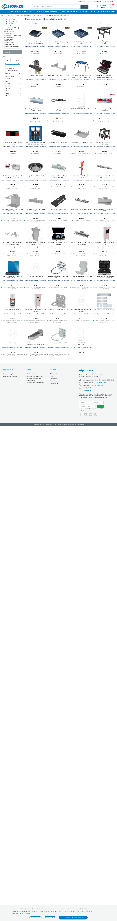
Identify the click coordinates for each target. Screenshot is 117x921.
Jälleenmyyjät (54, 383)
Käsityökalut (9, 15)
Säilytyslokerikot (9, 31)
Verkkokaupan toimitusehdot (35, 382)
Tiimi (51, 376)
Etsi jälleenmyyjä (8, 374)
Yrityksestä (53, 374)
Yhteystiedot (87, 390)
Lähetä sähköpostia (89, 388)
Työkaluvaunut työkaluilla (11, 46)
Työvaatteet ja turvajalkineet (106, 11)
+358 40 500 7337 (100, 382)
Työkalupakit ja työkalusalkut (8, 39)
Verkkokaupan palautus (10, 376)
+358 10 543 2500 (98, 385)
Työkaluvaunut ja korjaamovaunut (9, 43)
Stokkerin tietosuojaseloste (34, 376)
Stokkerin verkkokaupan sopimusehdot (33, 379)
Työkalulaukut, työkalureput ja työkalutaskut (12, 36)
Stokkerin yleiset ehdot (33, 374)
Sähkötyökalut (90, 11)
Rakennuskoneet (78, 11)
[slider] (6, 64)
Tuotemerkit (53, 378)
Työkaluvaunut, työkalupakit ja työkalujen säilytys (29, 15)
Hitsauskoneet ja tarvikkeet (26, 11)
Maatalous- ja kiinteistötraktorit (47, 11)
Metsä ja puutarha (66, 11)
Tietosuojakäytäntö (25, 913)
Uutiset (52, 381)
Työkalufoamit (8, 33)
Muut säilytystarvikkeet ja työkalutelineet (57, 15)
